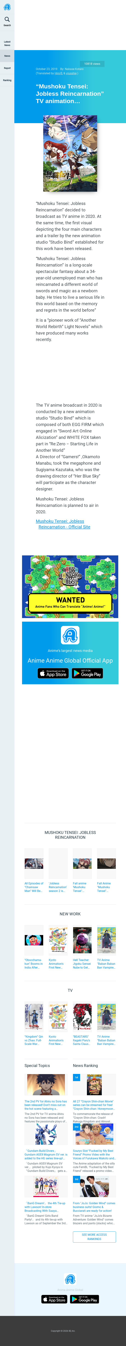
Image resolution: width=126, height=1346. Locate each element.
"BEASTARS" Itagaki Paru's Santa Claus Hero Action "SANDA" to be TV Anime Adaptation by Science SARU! (82, 1040)
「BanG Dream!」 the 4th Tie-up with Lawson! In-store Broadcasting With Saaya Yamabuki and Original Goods (45, 1207)
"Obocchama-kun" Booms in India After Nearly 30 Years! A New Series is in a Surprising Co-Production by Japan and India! (34, 963)
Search (7, 25)
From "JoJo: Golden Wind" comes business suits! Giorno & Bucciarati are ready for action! (94, 1207)
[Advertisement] (67, 25)
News (7, 56)
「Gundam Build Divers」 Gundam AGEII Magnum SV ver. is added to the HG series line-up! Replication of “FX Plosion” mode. (46, 1154)
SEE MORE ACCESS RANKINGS (94, 1237)
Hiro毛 (59, 73)
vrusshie (71, 73)
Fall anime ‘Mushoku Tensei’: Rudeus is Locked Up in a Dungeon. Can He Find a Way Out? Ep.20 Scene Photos (82, 887)
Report (7, 68)
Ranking (7, 80)
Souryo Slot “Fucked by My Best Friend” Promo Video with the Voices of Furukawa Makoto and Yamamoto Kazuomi (93, 1154)
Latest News (7, 43)
